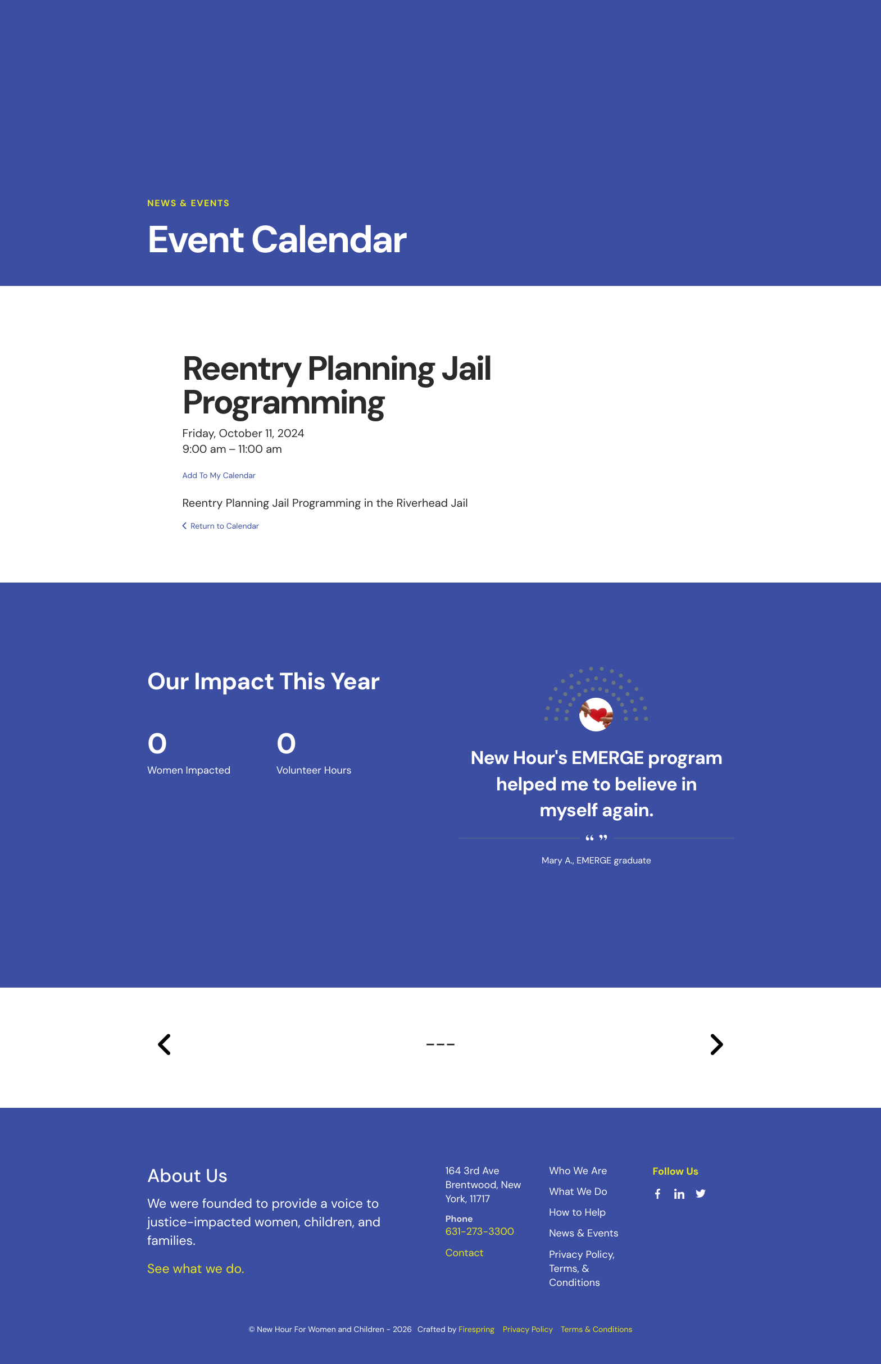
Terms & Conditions (597, 1329)
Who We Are (578, 1170)
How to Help (577, 1211)
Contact (465, 1252)
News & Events (584, 1233)
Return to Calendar (224, 526)
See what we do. (195, 1268)
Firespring (476, 1329)
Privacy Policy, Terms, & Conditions (582, 1268)
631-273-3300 (480, 1231)
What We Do (578, 1191)
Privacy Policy (528, 1329)
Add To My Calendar (219, 475)
